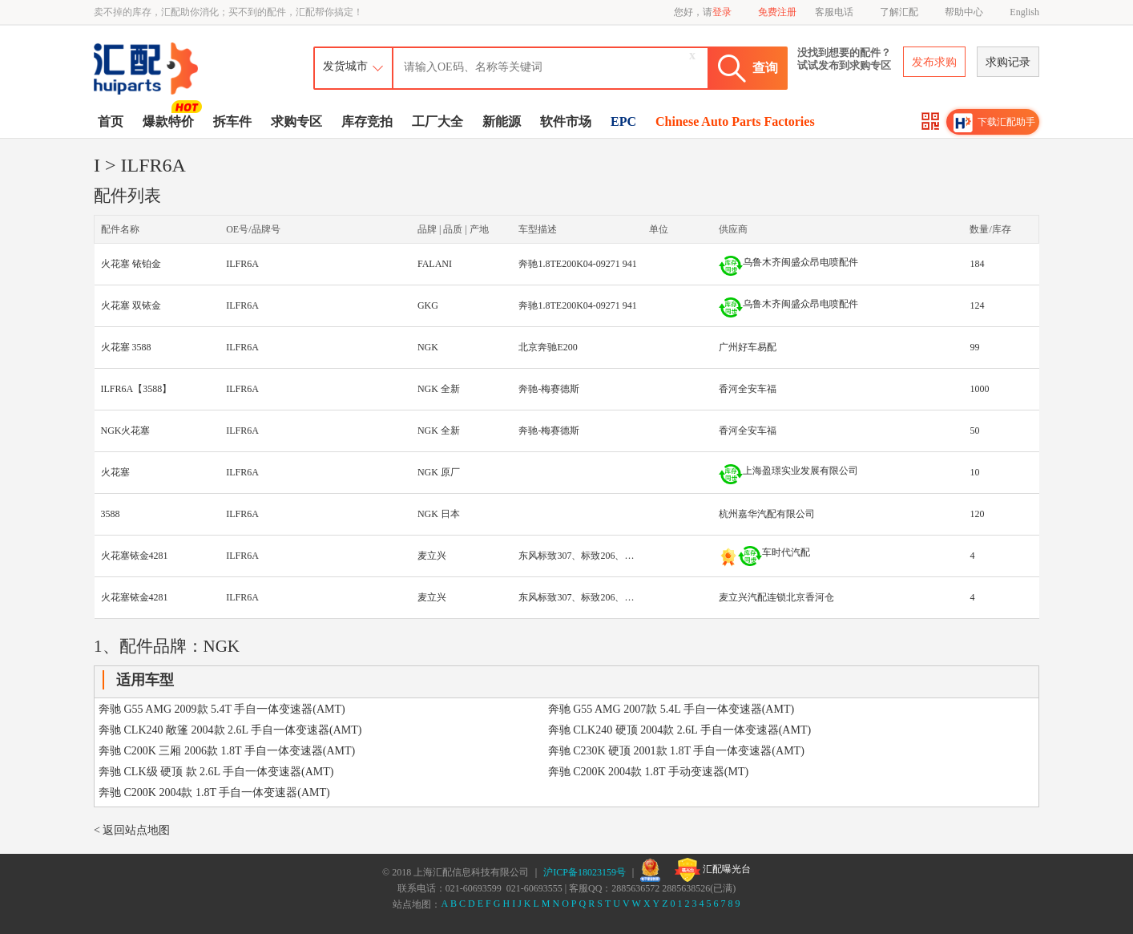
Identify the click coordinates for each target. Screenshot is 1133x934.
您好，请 (703, 12)
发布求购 (934, 62)
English (1024, 12)
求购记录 (1008, 62)
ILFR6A (242, 263)
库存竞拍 (367, 121)
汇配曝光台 (713, 870)
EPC (623, 121)
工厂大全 (437, 121)
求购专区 (296, 121)
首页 (110, 121)
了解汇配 (899, 12)
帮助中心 (964, 12)
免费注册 (777, 12)
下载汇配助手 (994, 122)
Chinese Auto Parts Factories (735, 121)
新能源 (501, 121)
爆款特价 (170, 120)
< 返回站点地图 (132, 830)
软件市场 (565, 121)
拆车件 (232, 121)
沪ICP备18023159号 (584, 872)
